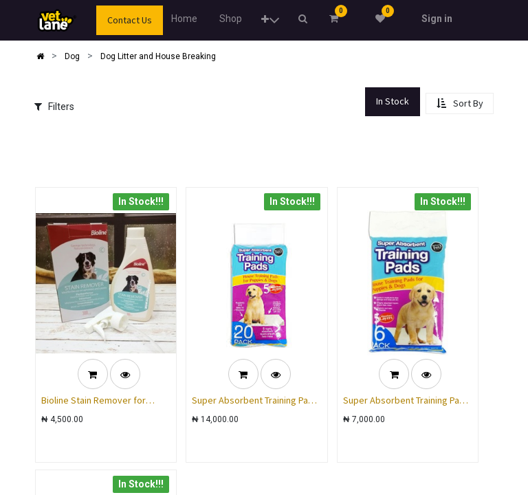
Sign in (436, 18)
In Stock (392, 101)
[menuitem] (184, 19)
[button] (270, 20)
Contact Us (129, 20)
